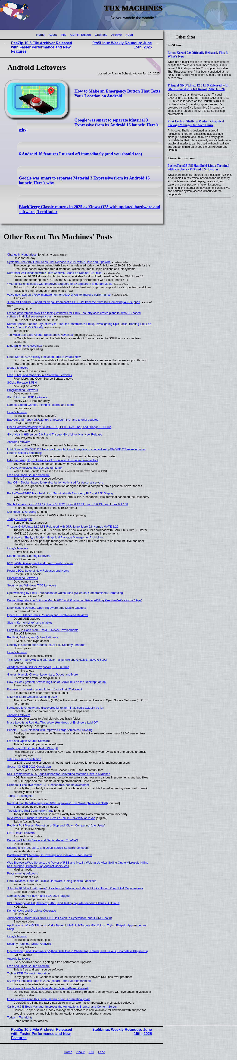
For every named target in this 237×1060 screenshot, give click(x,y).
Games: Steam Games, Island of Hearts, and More (40, 405)
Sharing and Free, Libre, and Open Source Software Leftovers (48, 847)
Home (40, 34)
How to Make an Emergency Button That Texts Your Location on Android (117, 93)
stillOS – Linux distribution (24, 759)
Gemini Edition (80, 34)
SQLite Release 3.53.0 (22, 382)
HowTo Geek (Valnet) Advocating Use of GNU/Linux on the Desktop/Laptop (56, 682)
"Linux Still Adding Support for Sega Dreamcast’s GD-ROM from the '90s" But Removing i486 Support (73, 302)
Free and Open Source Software (28, 475)
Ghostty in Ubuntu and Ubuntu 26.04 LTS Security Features (46, 645)
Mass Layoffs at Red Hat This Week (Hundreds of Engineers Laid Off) (53, 722)
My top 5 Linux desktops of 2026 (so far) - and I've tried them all (49, 981)
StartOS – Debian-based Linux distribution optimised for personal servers (55, 482)
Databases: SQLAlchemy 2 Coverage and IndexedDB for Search (49, 855)
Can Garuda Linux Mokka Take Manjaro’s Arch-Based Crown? (48, 988)
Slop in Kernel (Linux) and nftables (30, 622)
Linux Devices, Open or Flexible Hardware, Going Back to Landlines (52, 881)
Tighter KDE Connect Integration (28, 973)
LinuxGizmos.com (181, 158)
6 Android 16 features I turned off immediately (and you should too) (80, 154)
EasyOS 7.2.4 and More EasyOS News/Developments (42, 630)
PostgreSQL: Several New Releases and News (38, 570)
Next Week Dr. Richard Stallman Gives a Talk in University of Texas (51, 818)
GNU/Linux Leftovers (21, 833)
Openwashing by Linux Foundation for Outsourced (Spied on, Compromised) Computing (65, 593)
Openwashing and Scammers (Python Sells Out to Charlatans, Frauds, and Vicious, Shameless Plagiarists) (77, 951)
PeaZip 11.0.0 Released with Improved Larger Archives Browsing (50, 730)
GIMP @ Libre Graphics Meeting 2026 (32, 696)
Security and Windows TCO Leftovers (31, 585)
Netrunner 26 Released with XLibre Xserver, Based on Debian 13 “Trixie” (55, 273)
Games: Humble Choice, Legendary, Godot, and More (42, 674)
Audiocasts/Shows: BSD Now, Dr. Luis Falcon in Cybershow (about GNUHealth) (59, 918)
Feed (129, 34)
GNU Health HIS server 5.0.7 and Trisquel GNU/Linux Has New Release (54, 434)
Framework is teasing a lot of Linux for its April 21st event (44, 689)
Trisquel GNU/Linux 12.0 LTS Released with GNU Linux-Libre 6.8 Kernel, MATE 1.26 (198, 87)
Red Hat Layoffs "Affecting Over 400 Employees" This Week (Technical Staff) (57, 803)
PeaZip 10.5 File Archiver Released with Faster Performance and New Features (41, 47)
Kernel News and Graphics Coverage (31, 910)
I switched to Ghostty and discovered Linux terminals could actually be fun (55, 707)
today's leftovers (17, 367)
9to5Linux (175, 45)
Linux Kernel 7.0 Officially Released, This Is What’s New (44, 357)
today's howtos (17, 412)
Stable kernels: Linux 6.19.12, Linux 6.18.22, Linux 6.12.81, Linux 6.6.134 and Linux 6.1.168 (67, 504)
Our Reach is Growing (21, 511)
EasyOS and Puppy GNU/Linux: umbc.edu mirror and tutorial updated (53, 419)
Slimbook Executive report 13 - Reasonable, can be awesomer (48, 785)
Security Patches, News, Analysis (29, 943)
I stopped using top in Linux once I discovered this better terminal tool (52, 460)
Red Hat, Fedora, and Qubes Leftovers (32, 637)
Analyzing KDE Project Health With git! (32, 748)
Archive (116, 34)
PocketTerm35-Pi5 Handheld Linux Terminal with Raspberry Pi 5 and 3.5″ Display (198, 167)
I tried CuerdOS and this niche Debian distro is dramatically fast (48, 999)
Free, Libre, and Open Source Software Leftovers (39, 375)
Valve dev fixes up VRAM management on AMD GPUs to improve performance (59, 294)
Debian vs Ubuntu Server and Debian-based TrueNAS (42, 840)
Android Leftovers (18, 442)
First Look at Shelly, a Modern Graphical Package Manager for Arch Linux (196, 123)
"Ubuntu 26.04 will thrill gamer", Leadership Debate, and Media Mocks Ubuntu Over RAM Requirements (75, 888)
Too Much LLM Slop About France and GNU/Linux (40, 334)
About (53, 34)
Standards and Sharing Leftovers (28, 555)
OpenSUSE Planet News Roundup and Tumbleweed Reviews (47, 615)
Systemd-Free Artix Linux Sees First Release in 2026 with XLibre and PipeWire (59, 262)
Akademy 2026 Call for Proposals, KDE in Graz (38, 667)
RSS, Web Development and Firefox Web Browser (40, 563)
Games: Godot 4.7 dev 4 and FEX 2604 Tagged (38, 895)
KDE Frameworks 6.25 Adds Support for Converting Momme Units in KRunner (58, 774)
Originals (101, 34)
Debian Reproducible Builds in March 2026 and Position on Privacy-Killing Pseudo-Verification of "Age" (74, 600)
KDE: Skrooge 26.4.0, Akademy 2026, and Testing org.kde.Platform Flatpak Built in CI (63, 903)
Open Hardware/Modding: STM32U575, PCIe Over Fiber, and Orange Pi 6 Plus (59, 427)
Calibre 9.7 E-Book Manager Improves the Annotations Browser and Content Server (62, 1006)
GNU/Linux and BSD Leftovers (27, 397)
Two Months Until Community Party (30, 810)
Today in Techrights (19, 519)
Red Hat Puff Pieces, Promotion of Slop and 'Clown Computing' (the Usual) (56, 825)
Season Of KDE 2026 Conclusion (29, 766)
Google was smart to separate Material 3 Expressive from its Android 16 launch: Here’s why (88, 125)
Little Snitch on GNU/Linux (24, 345)
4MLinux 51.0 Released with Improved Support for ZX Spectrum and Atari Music (59, 283)
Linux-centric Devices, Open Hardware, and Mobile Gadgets (46, 607)
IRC (63, 34)
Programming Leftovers (22, 390)
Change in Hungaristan (22, 254)
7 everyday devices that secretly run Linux (34, 467)
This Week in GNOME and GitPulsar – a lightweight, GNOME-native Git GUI (57, 659)
